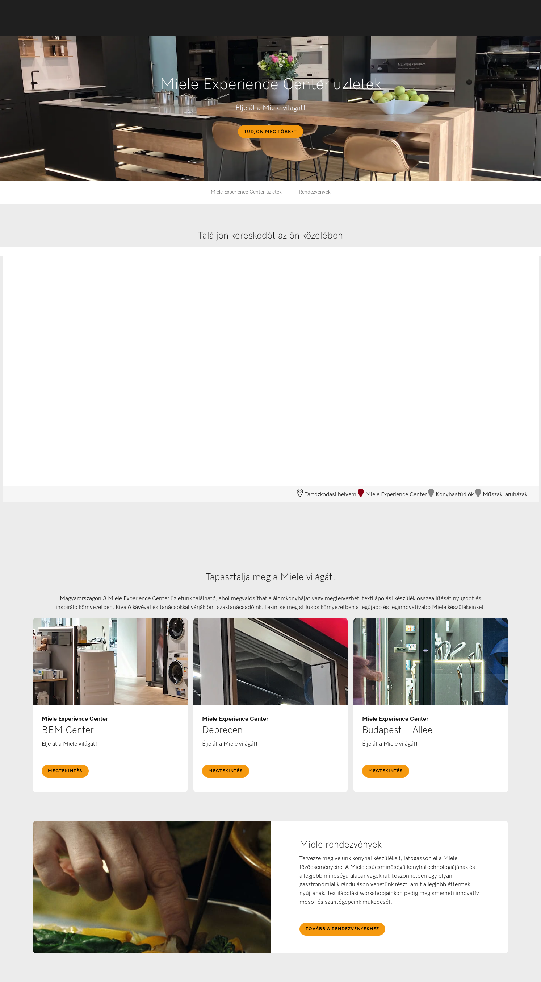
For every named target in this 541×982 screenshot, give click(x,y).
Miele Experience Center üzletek (246, 192)
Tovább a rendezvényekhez (342, 929)
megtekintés (65, 771)
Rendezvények (314, 192)
